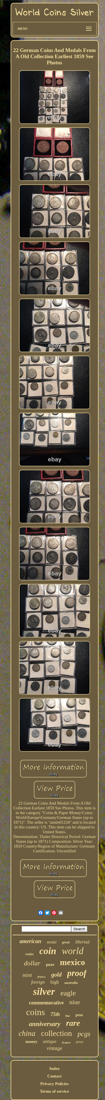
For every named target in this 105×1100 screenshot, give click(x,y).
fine (68, 1015)
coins (35, 1012)
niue (74, 1002)
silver (44, 991)
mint (27, 975)
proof (77, 973)
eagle (68, 993)
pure (50, 964)
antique (49, 1041)
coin (47, 951)
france (66, 1042)
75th (55, 1014)
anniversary (44, 1023)
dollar (32, 963)
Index (54, 1068)
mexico (72, 962)
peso (79, 1015)
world (72, 951)
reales (29, 954)
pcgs (84, 1034)
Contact (54, 1076)
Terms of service (54, 1091)
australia (71, 983)
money (31, 1041)
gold (56, 974)
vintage (54, 1048)
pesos (79, 1042)
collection (56, 1033)
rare (73, 1022)
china (26, 1033)
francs (42, 976)
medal (51, 942)
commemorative (46, 1003)
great (65, 942)
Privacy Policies (54, 1083)
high (54, 982)
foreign (38, 982)
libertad (82, 941)
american (30, 941)
